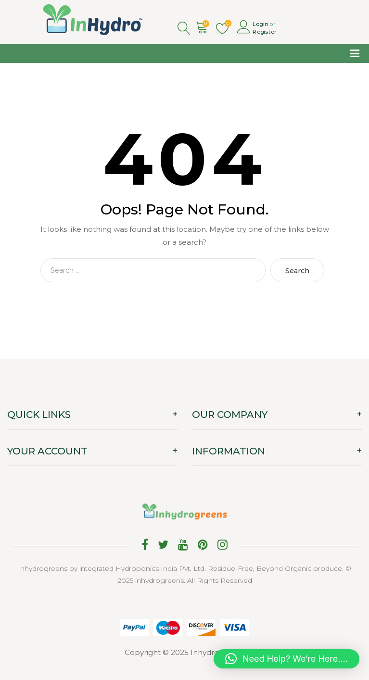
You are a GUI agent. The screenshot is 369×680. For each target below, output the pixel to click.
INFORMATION (228, 451)
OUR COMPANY (229, 414)
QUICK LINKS (39, 414)
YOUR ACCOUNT (47, 451)
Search (297, 270)
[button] (286, 658)
